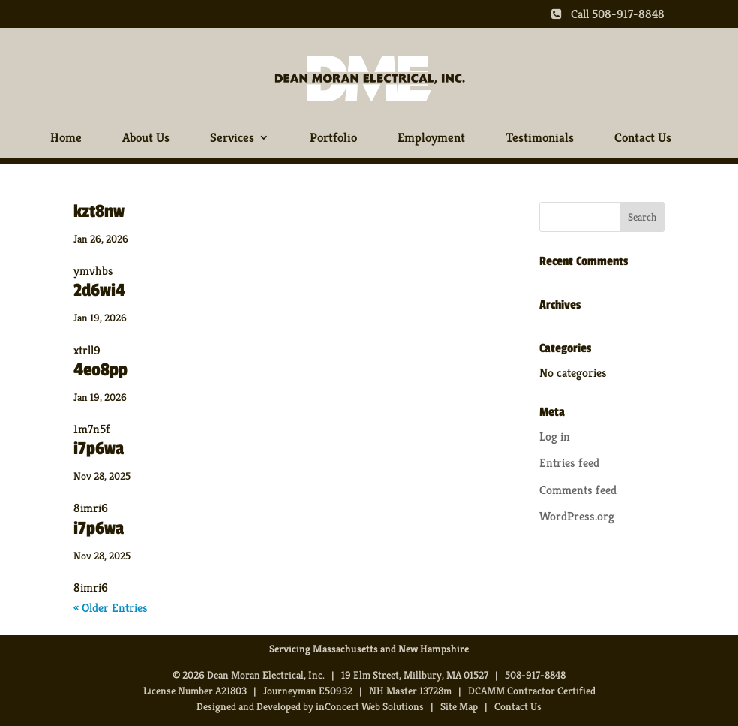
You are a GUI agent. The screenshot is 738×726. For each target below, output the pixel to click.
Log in (554, 436)
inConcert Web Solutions (370, 706)
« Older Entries (111, 608)
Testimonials (540, 138)
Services (232, 138)
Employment (431, 138)
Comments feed (577, 490)
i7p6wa (99, 448)
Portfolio (333, 138)
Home (66, 138)
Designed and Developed (248, 706)
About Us (146, 138)
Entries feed (569, 463)
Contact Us (642, 138)
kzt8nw (99, 211)
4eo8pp (101, 370)
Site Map (459, 706)
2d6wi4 (99, 290)
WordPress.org (576, 516)
